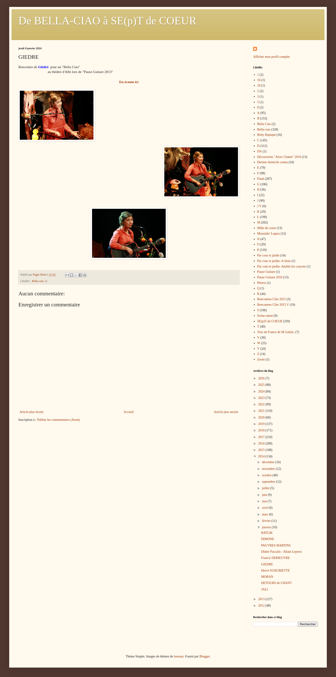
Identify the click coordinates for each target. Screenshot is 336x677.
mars (265, 514)
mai (265, 501)
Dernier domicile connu (272, 162)
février (266, 521)
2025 (262, 384)
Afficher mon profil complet (271, 56)
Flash (260, 178)
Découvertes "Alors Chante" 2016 (279, 157)
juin (265, 495)
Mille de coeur (266, 228)
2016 (262, 443)
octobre (267, 475)
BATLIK (267, 533)
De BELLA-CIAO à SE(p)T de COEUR (107, 21)
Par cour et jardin (268, 255)
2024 (262, 391)
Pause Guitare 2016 (270, 277)
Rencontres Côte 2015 (271, 299)
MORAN (267, 576)
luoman (178, 656)
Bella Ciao (264, 124)
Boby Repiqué (266, 135)
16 (259, 80)
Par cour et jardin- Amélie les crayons (281, 266)
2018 (262, 430)
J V (259, 206)
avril (265, 507)
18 (259, 85)
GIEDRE (267, 564)
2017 (262, 437)
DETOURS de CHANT (276, 583)
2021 (262, 411)
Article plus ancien (226, 412)
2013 (262, 599)
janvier (267, 527)
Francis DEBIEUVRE (275, 558)
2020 (262, 417)
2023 (262, 398)
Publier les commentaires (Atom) (58, 419)
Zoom (261, 359)
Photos (261, 283)
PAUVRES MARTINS (276, 545)
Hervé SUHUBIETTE (275, 570)
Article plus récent (31, 412)
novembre (268, 469)
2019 (262, 424)
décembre (268, 462)
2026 (262, 378)
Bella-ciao (38, 281)
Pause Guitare (266, 271)
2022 (262, 404)
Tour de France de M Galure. (276, 332)
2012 (262, 605)
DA (259, 151)
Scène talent (265, 315)
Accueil (129, 412)
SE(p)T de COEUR (269, 321)
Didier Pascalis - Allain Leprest (281, 551)
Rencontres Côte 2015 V (273, 304)
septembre (269, 481)
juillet (266, 488)
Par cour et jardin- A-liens (274, 261)
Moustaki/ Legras (268, 233)
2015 (262, 450)
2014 (262, 456)
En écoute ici (129, 82)
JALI (264, 589)
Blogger (204, 656)
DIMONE (267, 539)
